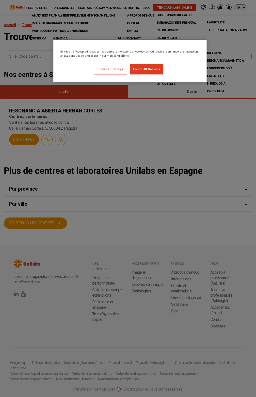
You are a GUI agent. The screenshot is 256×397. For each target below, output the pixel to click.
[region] (130, 61)
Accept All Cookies (146, 69)
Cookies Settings (110, 69)
